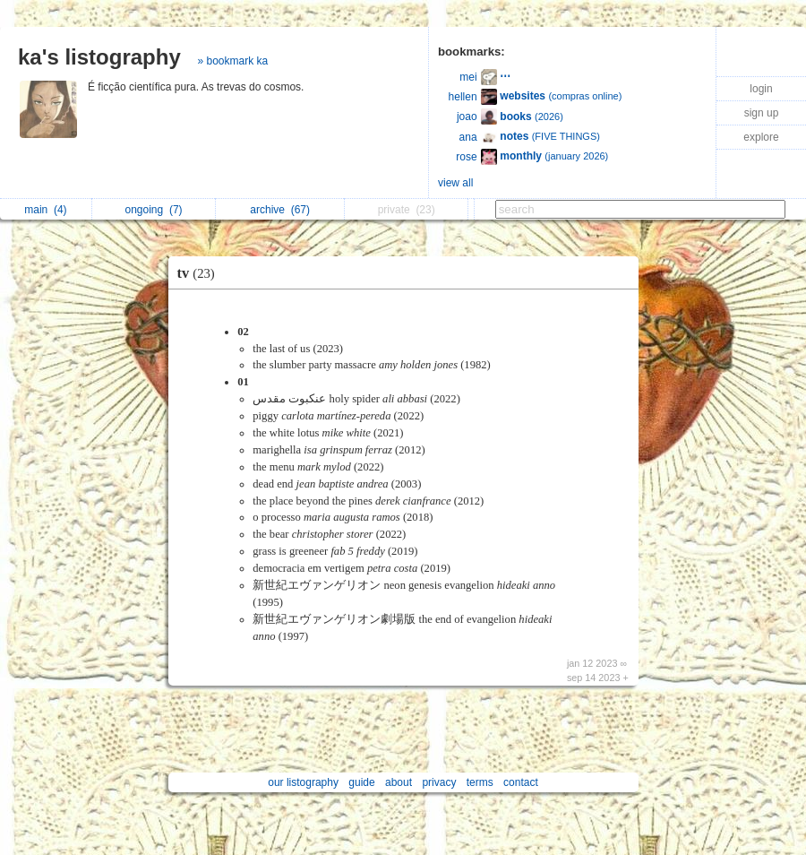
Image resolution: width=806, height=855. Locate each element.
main (45, 209)
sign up (761, 113)
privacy (439, 782)
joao (467, 116)
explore (760, 137)
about (398, 782)
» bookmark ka (232, 61)
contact (520, 782)
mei (467, 77)
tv (200, 272)
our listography (303, 782)
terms (480, 782)
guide (361, 782)
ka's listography (99, 57)
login (761, 88)
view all (455, 183)
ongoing (154, 209)
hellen (463, 97)
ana (468, 137)
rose (466, 157)
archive (280, 209)
